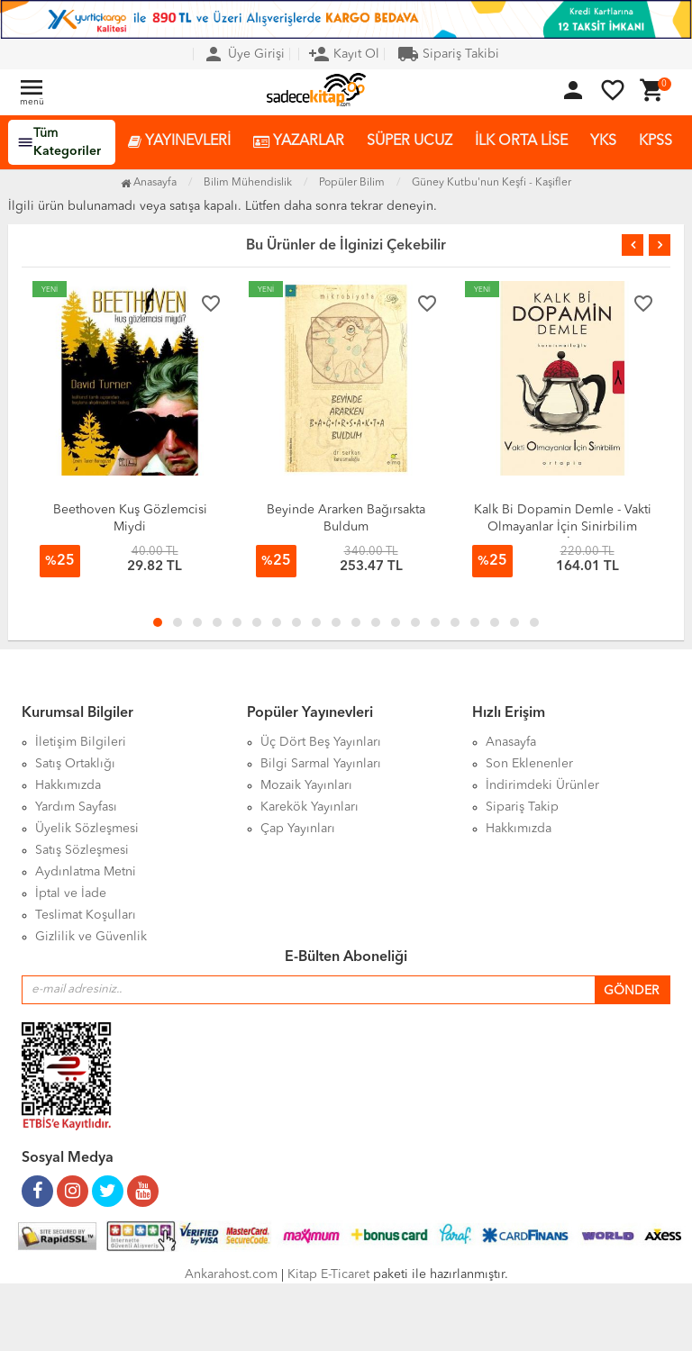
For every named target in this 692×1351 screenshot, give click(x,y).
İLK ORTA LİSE (521, 141)
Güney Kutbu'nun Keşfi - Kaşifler (491, 182)
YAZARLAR (298, 141)
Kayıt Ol (343, 54)
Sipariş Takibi (448, 54)
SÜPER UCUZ (409, 141)
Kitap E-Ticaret (328, 1274)
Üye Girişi (244, 54)
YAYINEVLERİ (179, 141)
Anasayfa (149, 182)
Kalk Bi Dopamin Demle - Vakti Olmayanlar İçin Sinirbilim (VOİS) (562, 526)
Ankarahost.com (231, 1274)
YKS (603, 141)
